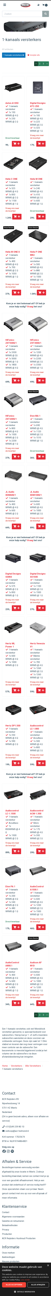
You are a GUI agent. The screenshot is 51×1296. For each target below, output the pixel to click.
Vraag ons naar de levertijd (37, 136)
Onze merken (8, 1252)
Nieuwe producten (10, 1261)
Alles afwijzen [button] (38, 1285)
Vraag (30, 306)
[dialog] (25, 1279)
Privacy (5, 1229)
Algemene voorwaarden (13, 1216)
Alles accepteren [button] (14, 1285)
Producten (7, 1234)
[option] (25, 27)
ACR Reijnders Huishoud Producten (18, 1238)
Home (5, 1066)
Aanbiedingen (8, 1257)
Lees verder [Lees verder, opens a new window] (25, 1280)
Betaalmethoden (10, 1225)
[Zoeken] (45, 14)
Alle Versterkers (33, 1066)
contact (12, 1193)
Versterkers (16, 1066)
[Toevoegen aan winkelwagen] (16, 144)
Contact (5, 1212)
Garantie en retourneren (13, 1221)
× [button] (48, 1266)
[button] (25, 1291)
